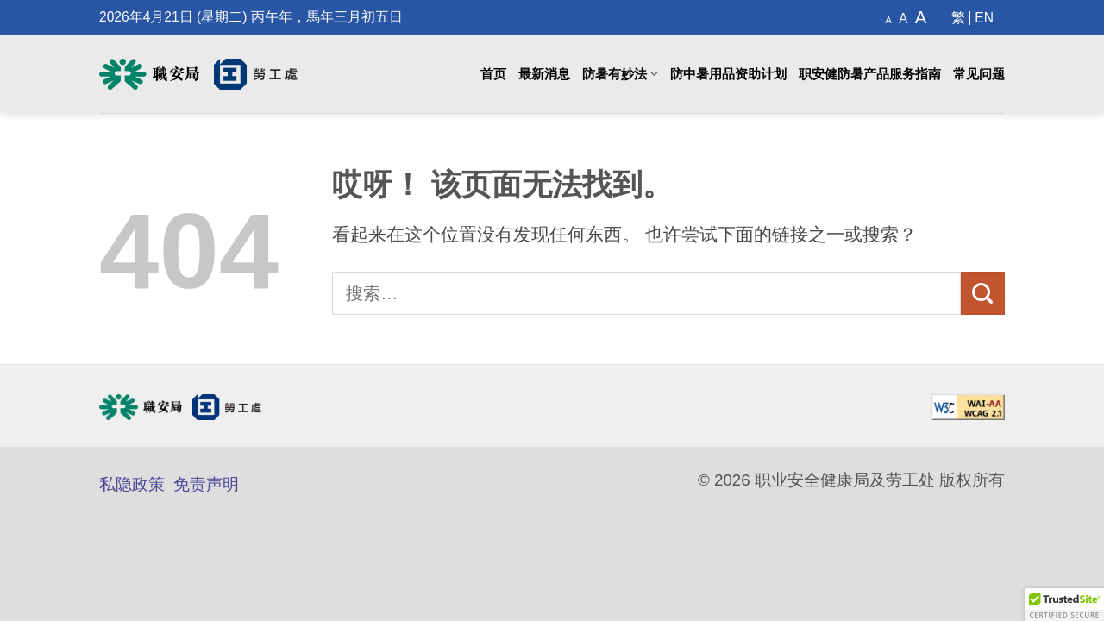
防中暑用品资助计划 (728, 74)
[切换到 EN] (984, 17)
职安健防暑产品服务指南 (870, 74)
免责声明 (206, 484)
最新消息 (544, 74)
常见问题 (979, 74)
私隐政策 (132, 484)
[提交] (983, 293)
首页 (493, 74)
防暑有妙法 (620, 74)
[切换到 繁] (958, 17)
